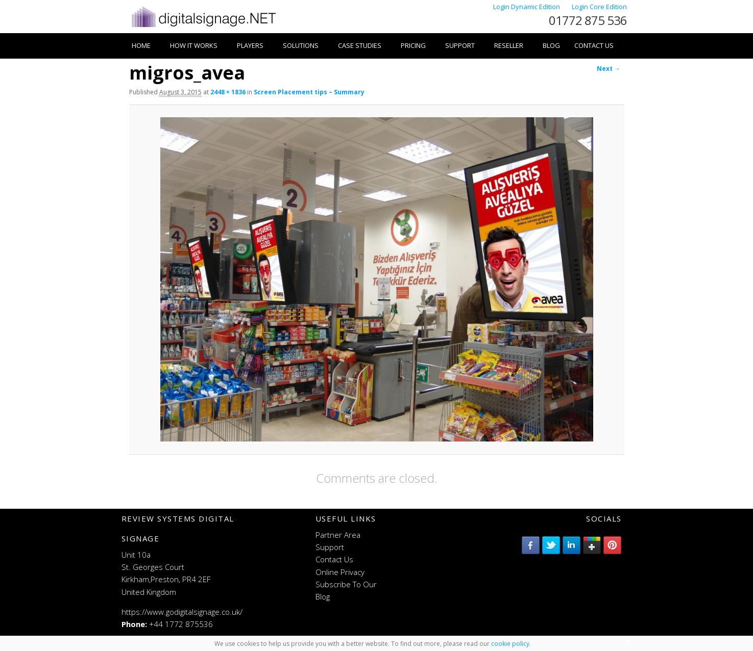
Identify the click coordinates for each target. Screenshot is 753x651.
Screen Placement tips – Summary (309, 92)
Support (460, 45)
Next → (608, 68)
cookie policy (510, 643)
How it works (193, 45)
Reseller (508, 45)
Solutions (301, 45)
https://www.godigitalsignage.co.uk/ (182, 612)
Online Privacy (340, 572)
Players (250, 45)
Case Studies (359, 45)
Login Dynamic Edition (527, 6)
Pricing (413, 45)
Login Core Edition (599, 6)
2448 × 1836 (228, 92)
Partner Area (337, 535)
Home (141, 45)
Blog (551, 45)
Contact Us (594, 45)
